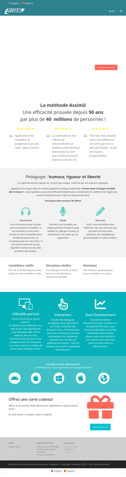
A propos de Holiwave (46, 454)
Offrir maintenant (100, 427)
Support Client (15, 446)
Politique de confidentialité (48, 446)
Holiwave (70, 443)
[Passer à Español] (27, 3)
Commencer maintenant (106, 67)
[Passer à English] (14, 3)
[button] (121, 11)
